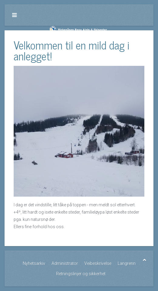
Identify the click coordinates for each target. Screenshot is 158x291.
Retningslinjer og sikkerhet (81, 273)
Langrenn (127, 263)
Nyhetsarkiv (34, 263)
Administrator (65, 263)
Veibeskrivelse (97, 263)
